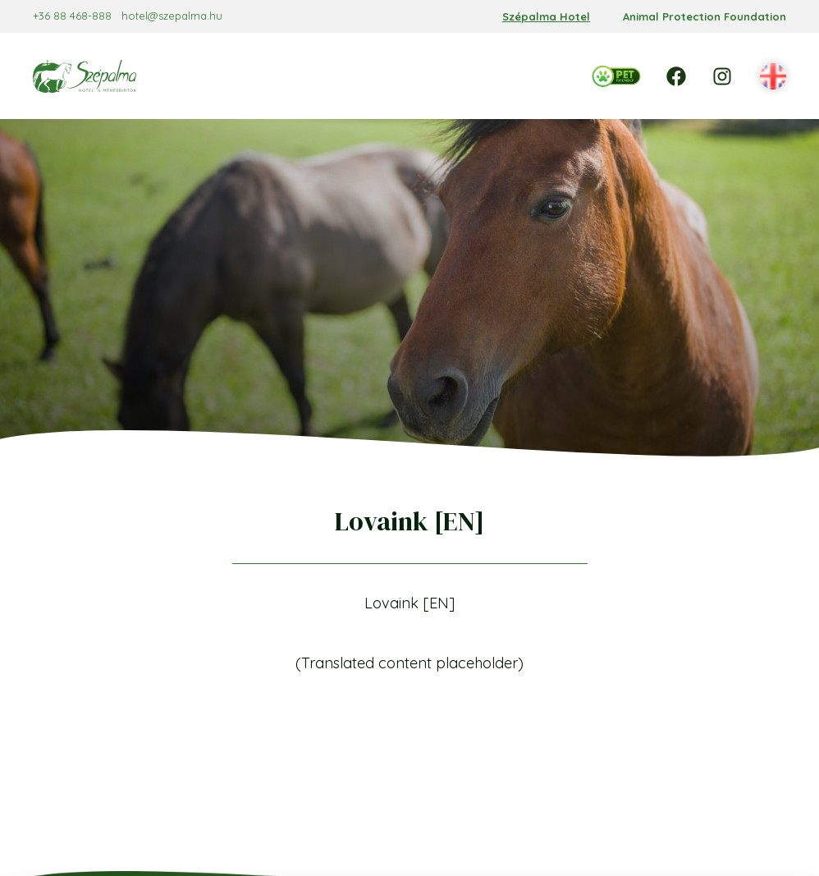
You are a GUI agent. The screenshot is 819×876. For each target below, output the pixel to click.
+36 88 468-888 (72, 15)
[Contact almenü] (519, 93)
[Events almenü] (341, 93)
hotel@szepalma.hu (171, 15)
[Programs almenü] (437, 93)
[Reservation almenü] (322, 58)
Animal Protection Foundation (704, 16)
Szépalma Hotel (546, 16)
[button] (773, 77)
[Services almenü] (496, 58)
